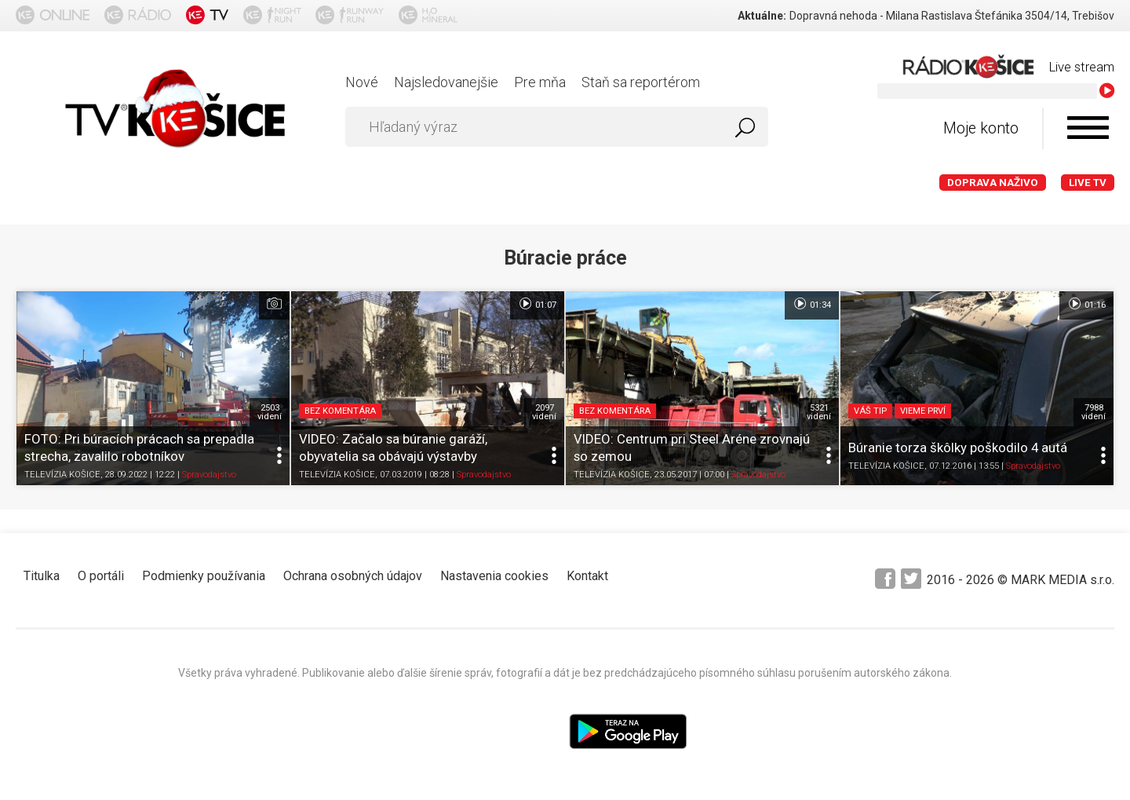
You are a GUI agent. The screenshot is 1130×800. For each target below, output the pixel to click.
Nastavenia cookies (494, 575)
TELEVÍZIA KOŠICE (62, 474)
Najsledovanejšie (446, 82)
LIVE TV (1087, 182)
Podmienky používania (203, 575)
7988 (1093, 412)
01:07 (537, 304)
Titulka (42, 575)
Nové (361, 82)
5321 (819, 412)
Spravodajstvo (209, 474)
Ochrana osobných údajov (352, 575)
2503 (269, 412)
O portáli (101, 575)
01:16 (1086, 304)
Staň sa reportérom (640, 82)
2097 (544, 412)
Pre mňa (540, 82)
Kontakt (587, 575)
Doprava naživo (992, 182)
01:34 (812, 304)
